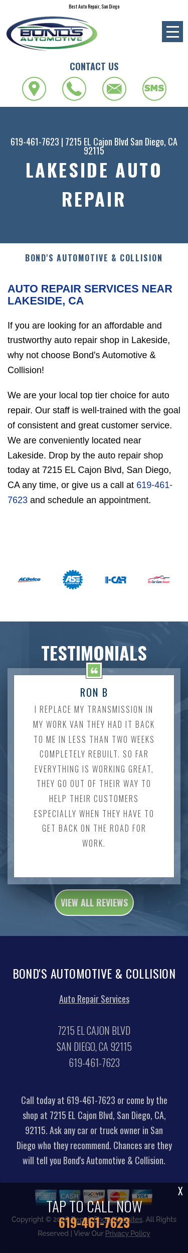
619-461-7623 (35, 141)
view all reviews (94, 912)
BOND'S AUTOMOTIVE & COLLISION (93, 258)
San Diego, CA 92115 (130, 146)
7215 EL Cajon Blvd (96, 141)
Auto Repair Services (94, 1008)
